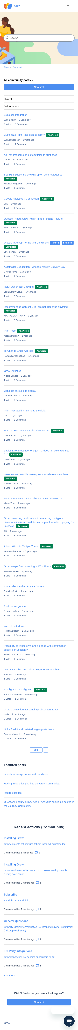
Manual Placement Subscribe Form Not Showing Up (33, 498)
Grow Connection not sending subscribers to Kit (31, 709)
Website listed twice (15, 626)
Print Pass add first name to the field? (25, 410)
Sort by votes (11, 106)
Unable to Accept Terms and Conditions (26, 242)
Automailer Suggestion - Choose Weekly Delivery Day (34, 266)
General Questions (16, 921)
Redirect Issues (13, 792)
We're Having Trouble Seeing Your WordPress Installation (36, 474)
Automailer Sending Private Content (24, 586)
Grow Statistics (12, 370)
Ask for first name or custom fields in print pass (30, 154)
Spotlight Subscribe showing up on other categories (33, 174)
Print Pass (10, 330)
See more (9, 975)
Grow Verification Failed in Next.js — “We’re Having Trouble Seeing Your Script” (35, 872)
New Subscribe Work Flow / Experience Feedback (32, 669)
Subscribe (10, 894)
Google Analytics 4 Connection (21, 198)
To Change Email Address (19, 350)
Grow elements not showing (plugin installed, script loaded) (35, 844)
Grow (6, 67)
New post (39, 87)
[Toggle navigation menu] (68, 6)
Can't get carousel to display (20, 390)
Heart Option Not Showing (19, 286)
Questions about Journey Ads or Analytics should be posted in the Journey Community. (39, 803)
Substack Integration (15, 114)
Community (18, 67)
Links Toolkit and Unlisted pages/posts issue (29, 729)
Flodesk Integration (15, 606)
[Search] (39, 38)
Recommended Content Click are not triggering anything (36, 306)
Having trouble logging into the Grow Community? (32, 783)
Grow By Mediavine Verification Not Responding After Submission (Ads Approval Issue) (38, 929)
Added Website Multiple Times (21, 546)
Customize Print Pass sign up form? (24, 134)
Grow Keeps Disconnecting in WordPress (27, 566)
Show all (9, 99)
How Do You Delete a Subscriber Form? (26, 430)
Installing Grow (14, 838)
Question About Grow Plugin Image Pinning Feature (33, 218)
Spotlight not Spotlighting (18, 689)
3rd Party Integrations (18, 951)
